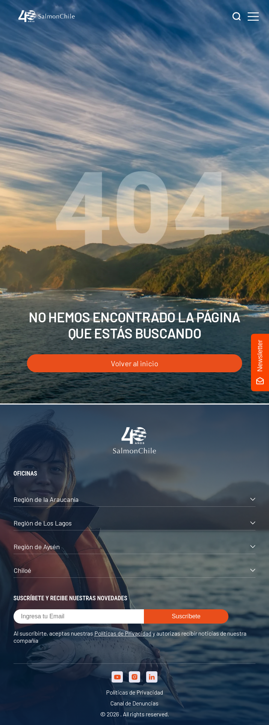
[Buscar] (236, 17)
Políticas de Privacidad (122, 633)
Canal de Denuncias (134, 703)
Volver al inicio (134, 363)
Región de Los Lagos (134, 523)
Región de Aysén (134, 546)
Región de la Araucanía (134, 499)
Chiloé (134, 570)
